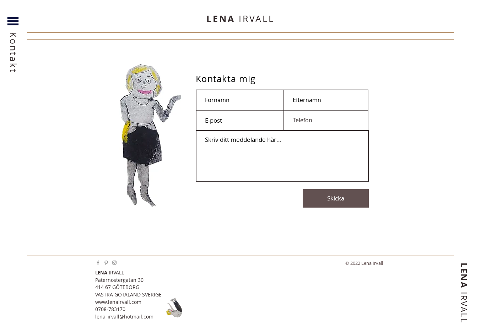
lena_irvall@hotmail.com (124, 316)
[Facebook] (98, 263)
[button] (13, 14)
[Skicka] (336, 198)
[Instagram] (114, 263)
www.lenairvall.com (118, 302)
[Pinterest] (106, 263)
